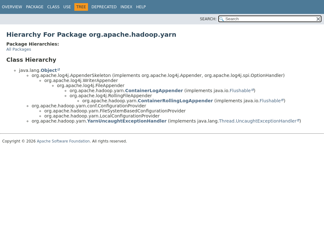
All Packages (18, 49)
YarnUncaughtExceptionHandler (127, 121)
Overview (12, 7)
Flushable (240, 90)
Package (34, 7)
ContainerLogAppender (154, 90)
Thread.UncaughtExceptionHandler (257, 121)
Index (127, 7)
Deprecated (104, 7)
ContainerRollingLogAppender (175, 100)
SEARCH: (208, 19)
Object (48, 70)
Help (141, 7)
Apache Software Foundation (63, 141)
